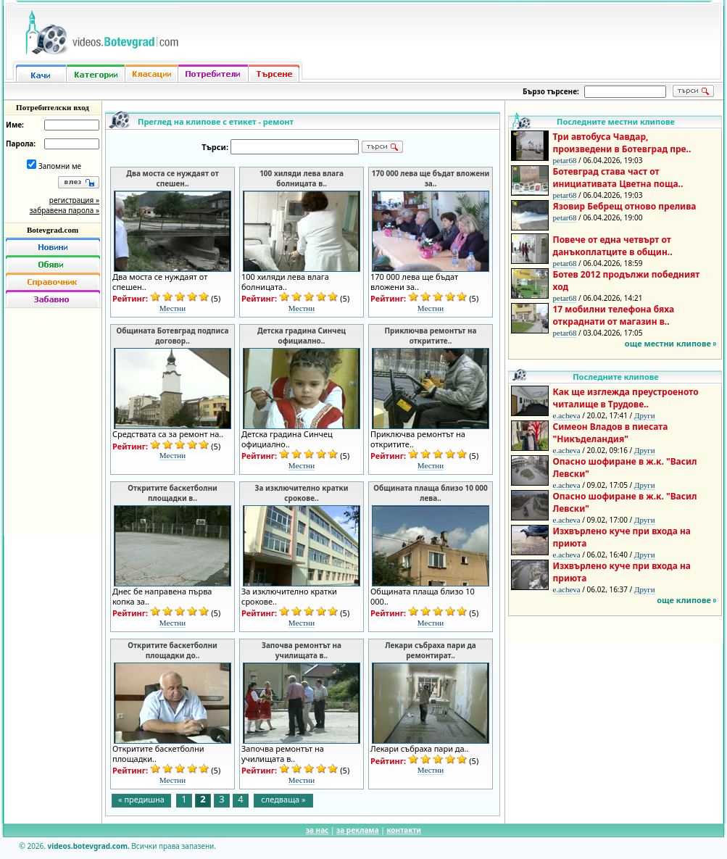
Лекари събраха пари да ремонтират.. (430, 650)
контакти (403, 830)
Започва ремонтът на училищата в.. (301, 650)
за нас (317, 830)
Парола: (21, 143)
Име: (15, 125)
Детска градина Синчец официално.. (301, 335)
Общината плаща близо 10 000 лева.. (430, 493)
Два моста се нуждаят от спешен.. (172, 178)
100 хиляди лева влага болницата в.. (301, 178)
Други (644, 415)
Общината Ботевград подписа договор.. (172, 335)
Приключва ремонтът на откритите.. (430, 335)
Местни (172, 308)
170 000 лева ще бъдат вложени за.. (431, 178)
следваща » (283, 799)
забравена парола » (64, 210)
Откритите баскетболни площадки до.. (172, 650)
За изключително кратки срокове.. (302, 493)
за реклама (357, 830)
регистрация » (74, 200)
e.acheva (567, 415)
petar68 (565, 160)
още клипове (684, 599)
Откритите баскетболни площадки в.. (172, 493)
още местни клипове (668, 343)
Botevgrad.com (52, 229)
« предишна (141, 799)
